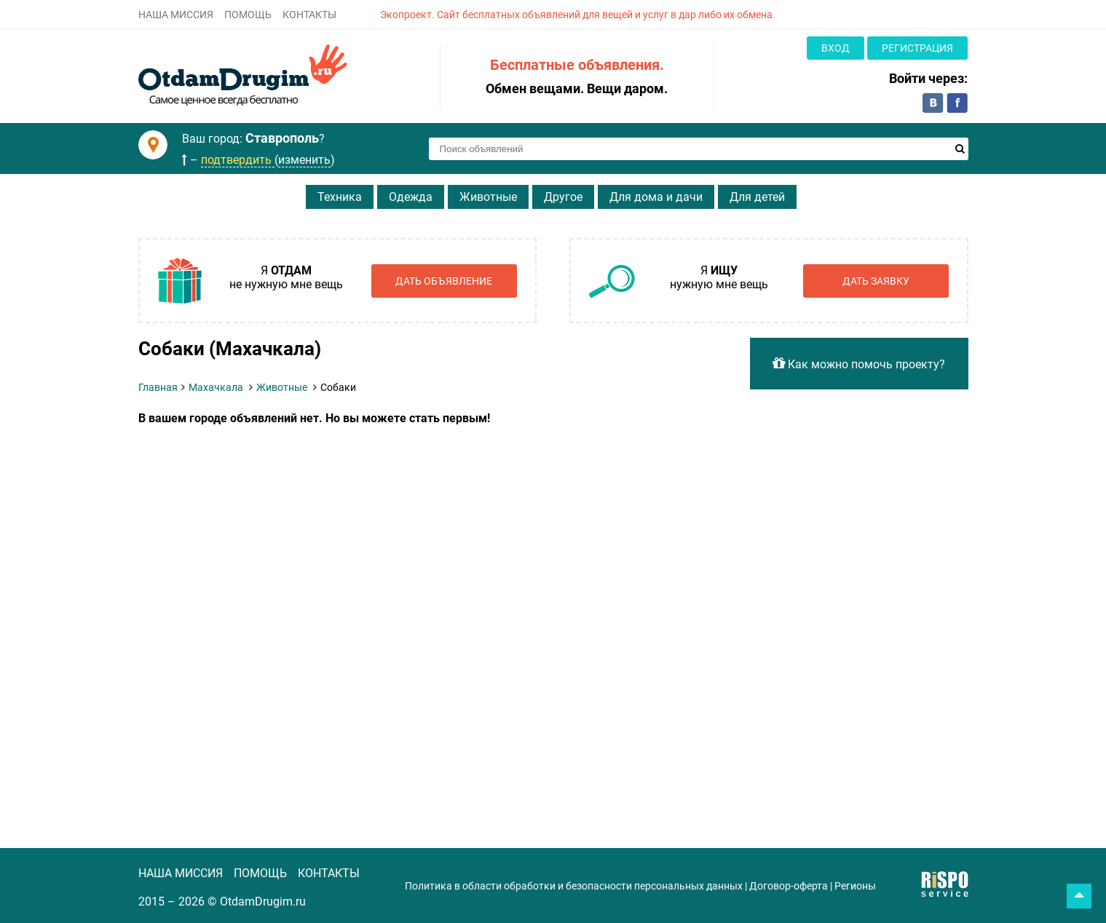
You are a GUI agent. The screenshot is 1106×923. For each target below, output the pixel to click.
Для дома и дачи (656, 197)
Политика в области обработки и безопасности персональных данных (574, 886)
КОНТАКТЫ (309, 14)
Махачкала (216, 387)
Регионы (855, 886)
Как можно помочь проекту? (859, 363)
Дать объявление (443, 281)
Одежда (410, 197)
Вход (835, 48)
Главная (158, 387)
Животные (488, 197)
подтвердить (237, 160)
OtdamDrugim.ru (263, 901)
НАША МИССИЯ (175, 14)
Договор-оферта (788, 886)
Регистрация (917, 48)
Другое (563, 197)
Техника (339, 197)
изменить (304, 160)
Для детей (757, 197)
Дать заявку (875, 281)
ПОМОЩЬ (248, 14)
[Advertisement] (433, 534)
